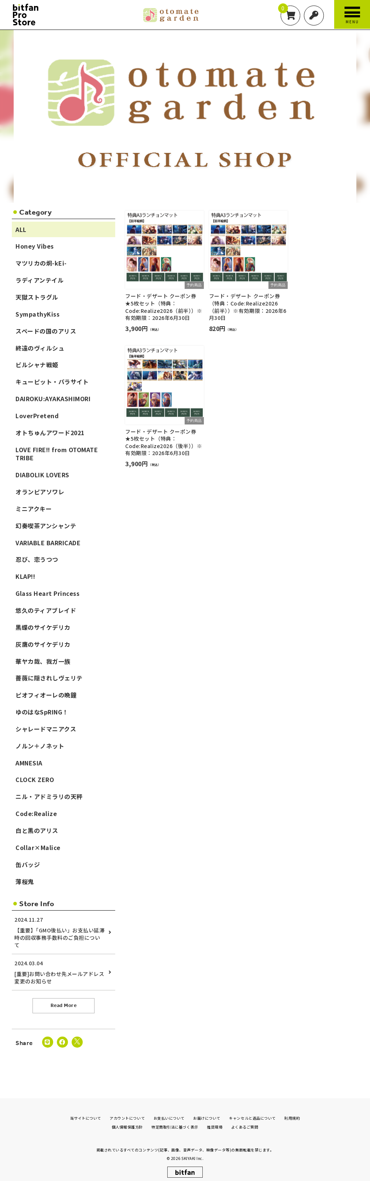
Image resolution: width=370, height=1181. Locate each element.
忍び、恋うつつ (37, 559)
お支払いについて (169, 1112)
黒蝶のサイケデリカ (43, 627)
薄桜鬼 (25, 881)
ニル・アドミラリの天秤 (49, 796)
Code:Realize (36, 813)
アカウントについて (127, 1112)
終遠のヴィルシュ (40, 348)
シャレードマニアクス (46, 728)
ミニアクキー (34, 508)
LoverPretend (37, 415)
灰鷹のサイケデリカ (43, 644)
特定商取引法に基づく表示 (174, 1121)
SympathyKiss (37, 314)
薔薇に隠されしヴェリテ (49, 678)
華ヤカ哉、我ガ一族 (43, 661)
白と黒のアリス (37, 830)
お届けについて (206, 1112)
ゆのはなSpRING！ (42, 711)
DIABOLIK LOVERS (42, 475)
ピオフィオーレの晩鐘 (46, 695)
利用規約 (292, 1112)
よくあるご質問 (244, 1121)
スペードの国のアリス (46, 331)
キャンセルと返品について (252, 1112)
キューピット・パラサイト (52, 382)
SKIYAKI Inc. (192, 1153)
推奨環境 (214, 1121)
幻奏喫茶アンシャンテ (46, 525)
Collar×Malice (38, 847)
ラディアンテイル (40, 280)
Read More (64, 1006)
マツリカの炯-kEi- (41, 263)
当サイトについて (85, 1112)
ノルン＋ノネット (40, 745)
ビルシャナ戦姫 (37, 365)
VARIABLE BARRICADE (48, 542)
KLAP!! (25, 576)
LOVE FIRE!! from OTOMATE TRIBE (57, 453)
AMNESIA (29, 762)
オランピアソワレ (40, 492)
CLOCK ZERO (35, 779)
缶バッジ (28, 864)
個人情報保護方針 (127, 1121)
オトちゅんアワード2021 (50, 432)
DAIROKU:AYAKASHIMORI (53, 398)
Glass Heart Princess (47, 593)
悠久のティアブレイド (46, 610)
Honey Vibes (35, 246)
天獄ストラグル (37, 297)
